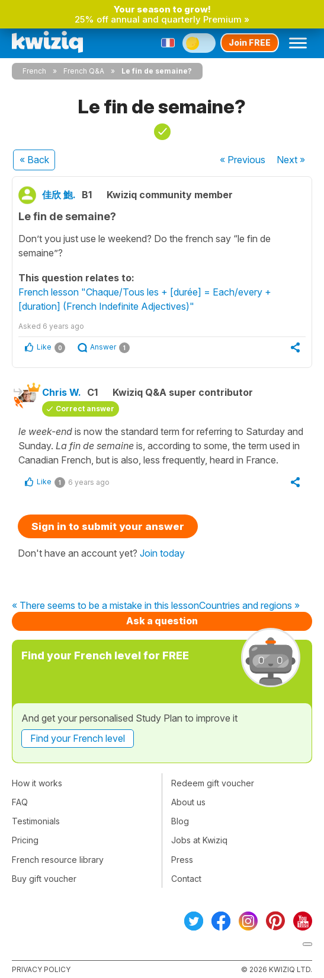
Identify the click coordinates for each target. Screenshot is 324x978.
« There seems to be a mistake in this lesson (105, 606)
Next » (291, 160)
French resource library (58, 860)
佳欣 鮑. (59, 195)
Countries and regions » (249, 606)
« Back (34, 160)
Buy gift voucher (44, 879)
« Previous (242, 160)
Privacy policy (41, 969)
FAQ (20, 802)
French (34, 70)
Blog (180, 821)
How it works (37, 783)
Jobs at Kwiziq (199, 840)
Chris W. (61, 392)
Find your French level (77, 738)
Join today (162, 553)
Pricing (25, 840)
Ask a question (162, 621)
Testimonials (36, 821)
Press (182, 860)
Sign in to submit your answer (107, 526)
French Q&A (83, 70)
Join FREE (250, 42)
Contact (186, 879)
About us (188, 802)
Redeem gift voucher (212, 783)
